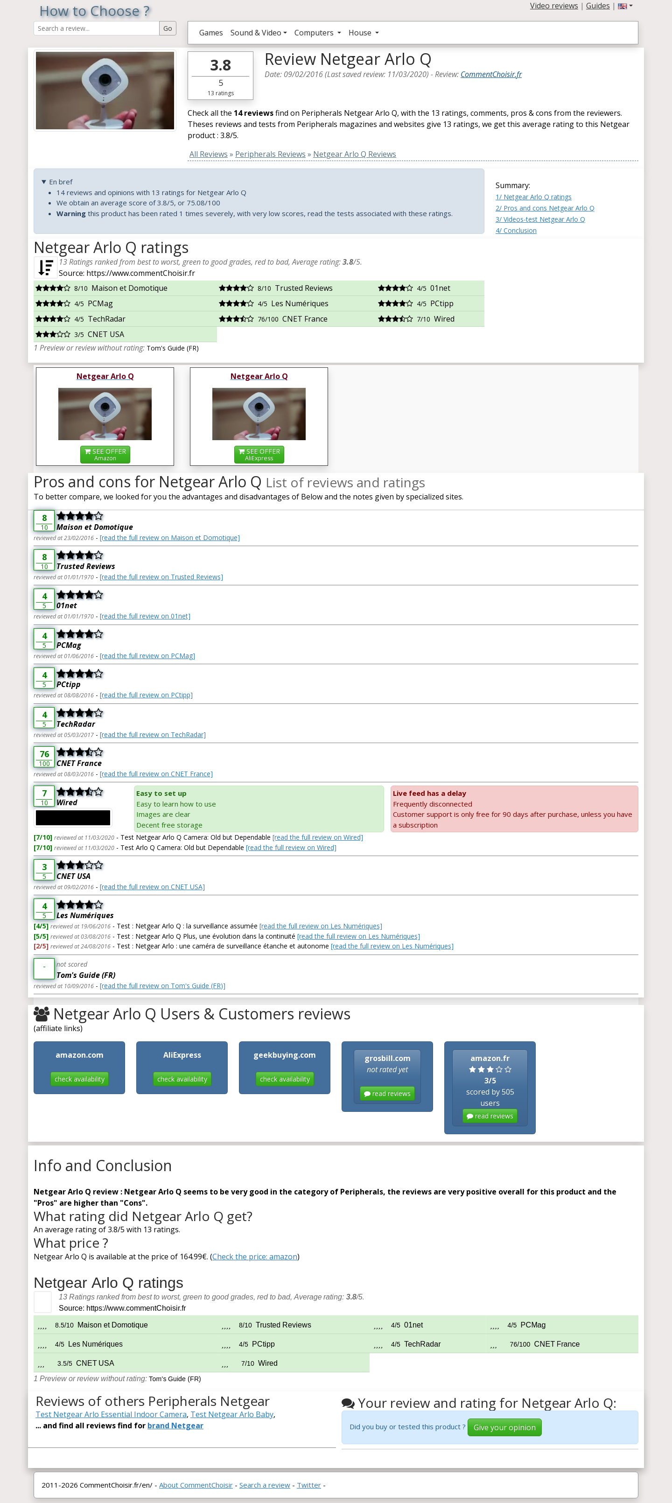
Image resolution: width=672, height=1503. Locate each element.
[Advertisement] (567, 297)
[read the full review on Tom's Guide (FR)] (162, 985)
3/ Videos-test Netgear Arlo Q (540, 219)
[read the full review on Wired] (318, 837)
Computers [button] (315, 33)
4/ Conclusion (516, 230)
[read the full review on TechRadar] (153, 734)
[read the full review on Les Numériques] (320, 925)
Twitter (309, 1484)
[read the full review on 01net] (145, 615)
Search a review (264, 1484)
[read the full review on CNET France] (156, 773)
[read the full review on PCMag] (147, 655)
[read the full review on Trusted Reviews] (161, 576)
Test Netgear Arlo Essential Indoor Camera (111, 1414)
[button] (625, 5)
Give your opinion (505, 1427)
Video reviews (554, 5)
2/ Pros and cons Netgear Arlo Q (545, 208)
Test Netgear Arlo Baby (231, 1414)
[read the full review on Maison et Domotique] (170, 537)
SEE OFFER (105, 454)
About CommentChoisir (196, 1484)
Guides (598, 5)
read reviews (387, 1093)
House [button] (361, 33)
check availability (80, 1079)
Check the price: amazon (254, 1256)
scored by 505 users (490, 1088)
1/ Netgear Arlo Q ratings (534, 196)
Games (211, 33)
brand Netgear (175, 1425)
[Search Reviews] (97, 28)
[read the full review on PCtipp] (146, 694)
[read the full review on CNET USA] (152, 886)
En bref (60, 181)
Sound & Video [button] (256, 33)
